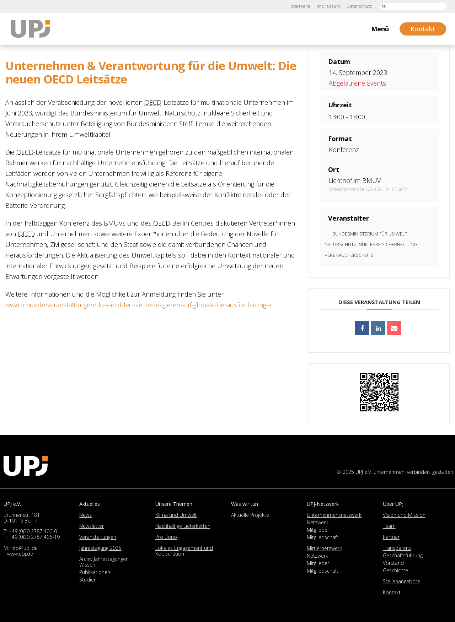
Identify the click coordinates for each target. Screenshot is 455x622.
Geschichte (395, 570)
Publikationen (94, 572)
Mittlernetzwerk (324, 548)
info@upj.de (24, 548)
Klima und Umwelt (176, 515)
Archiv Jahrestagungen (104, 559)
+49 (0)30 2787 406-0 (33, 531)
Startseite (301, 6)
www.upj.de (20, 553)
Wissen (87, 564)
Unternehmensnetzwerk (334, 515)
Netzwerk (317, 522)
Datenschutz (359, 6)
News (85, 515)
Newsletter (91, 526)
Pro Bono (166, 537)
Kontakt (392, 592)
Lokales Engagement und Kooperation (184, 551)
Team (389, 526)
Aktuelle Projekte (250, 515)
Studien (88, 579)
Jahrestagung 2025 (100, 548)
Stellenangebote (401, 581)
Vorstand (393, 562)
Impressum (328, 6)
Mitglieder (318, 529)
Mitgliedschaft (322, 537)
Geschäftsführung (403, 555)
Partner (391, 537)
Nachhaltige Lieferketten (182, 526)
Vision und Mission (404, 515)
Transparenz (397, 548)
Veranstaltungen (97, 537)
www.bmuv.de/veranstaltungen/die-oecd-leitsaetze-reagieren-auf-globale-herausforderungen (139, 305)
